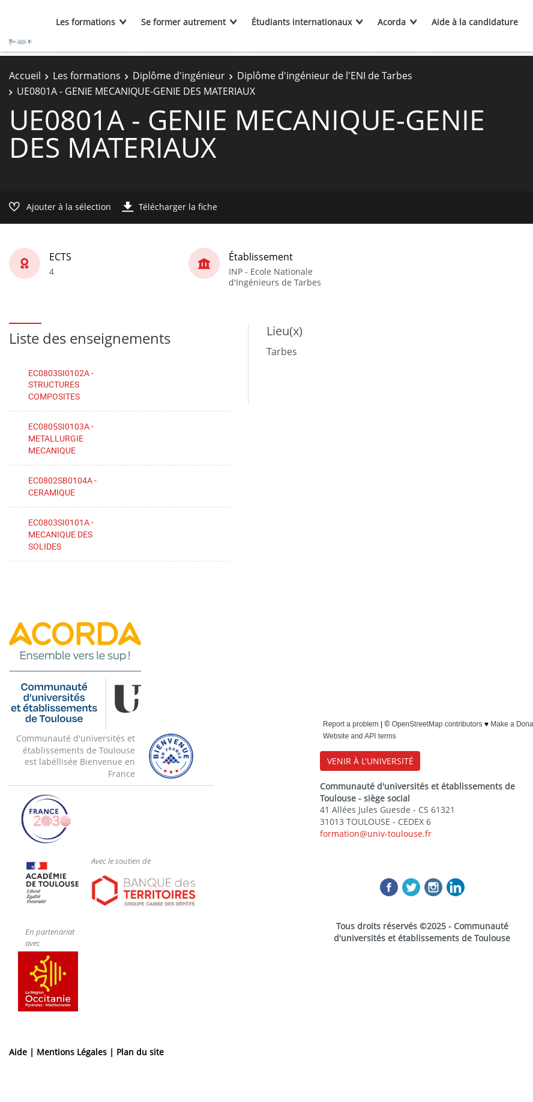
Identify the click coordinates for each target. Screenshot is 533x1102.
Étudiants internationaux (301, 22)
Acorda (392, 22)
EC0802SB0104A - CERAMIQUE (62, 486)
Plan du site (140, 1052)
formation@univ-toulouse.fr (376, 833)
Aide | (23, 1052)
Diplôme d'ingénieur (179, 75)
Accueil (25, 75)
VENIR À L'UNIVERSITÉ (370, 761)
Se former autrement (183, 22)
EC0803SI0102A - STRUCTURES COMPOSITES (61, 384)
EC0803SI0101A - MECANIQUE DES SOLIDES (61, 534)
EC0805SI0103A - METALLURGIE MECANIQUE (61, 438)
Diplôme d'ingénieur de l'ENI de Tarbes (324, 75)
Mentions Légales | (76, 1052)
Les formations (85, 22)
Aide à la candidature (475, 22)
